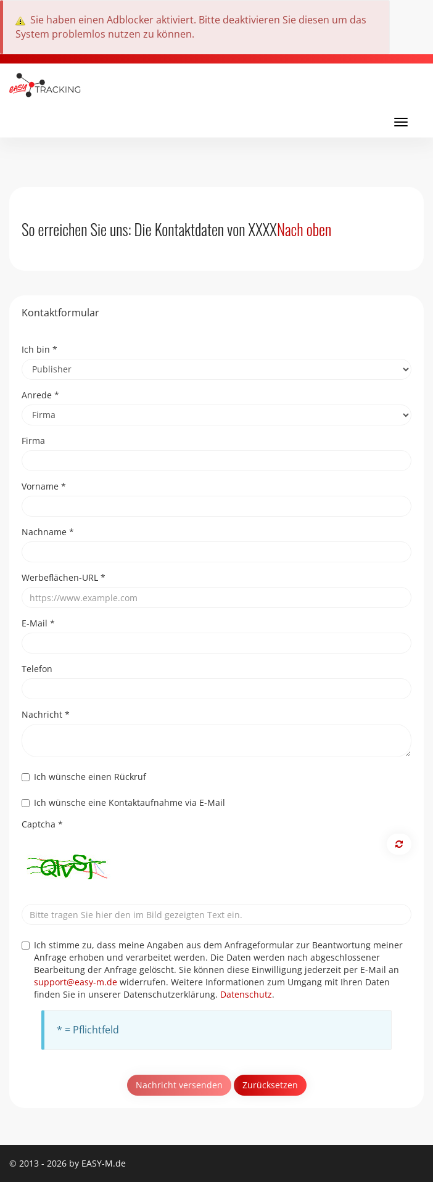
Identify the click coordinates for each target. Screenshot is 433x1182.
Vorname (44, 486)
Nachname (48, 532)
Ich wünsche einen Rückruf (84, 776)
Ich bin (39, 349)
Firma (33, 440)
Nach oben (304, 229)
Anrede (40, 395)
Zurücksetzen (270, 1085)
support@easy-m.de (75, 982)
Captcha (42, 824)
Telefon (37, 669)
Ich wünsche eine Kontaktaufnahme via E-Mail (123, 802)
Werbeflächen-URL (63, 577)
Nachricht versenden (179, 1085)
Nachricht (46, 714)
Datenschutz (246, 994)
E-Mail (38, 623)
